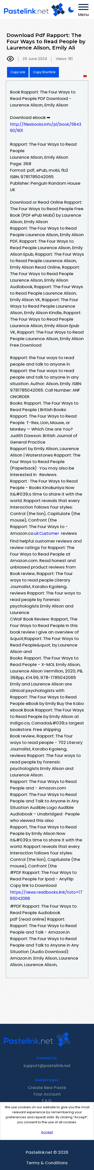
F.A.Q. (47, 1101)
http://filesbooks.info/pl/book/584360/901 (45, 127)
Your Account (47, 1094)
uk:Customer (46, 533)
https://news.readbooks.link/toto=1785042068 (46, 895)
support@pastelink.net (47, 1066)
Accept (47, 1132)
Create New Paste (47, 1088)
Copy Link (18, 72)
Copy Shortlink (44, 72)
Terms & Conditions (47, 1163)
